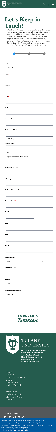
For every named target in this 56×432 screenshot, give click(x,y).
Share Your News (14, 396)
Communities (12, 382)
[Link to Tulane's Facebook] (14, 417)
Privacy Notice (7, 430)
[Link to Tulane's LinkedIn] (18, 417)
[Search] (44, 5)
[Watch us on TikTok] (22, 417)
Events (9, 379)
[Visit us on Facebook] (5, 417)
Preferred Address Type (13, 290)
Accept (50, 425)
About (9, 371)
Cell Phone (8, 212)
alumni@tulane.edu (30, 361)
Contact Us (11, 399)
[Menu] (53, 4)
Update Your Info (14, 384)
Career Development (15, 377)
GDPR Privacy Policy (21, 430)
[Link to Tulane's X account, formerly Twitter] (9, 417)
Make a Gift (11, 391)
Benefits (10, 374)
